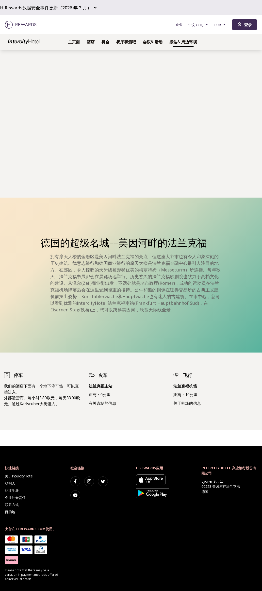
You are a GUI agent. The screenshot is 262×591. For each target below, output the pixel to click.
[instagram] (89, 481)
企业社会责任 (15, 497)
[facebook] (75, 481)
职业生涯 (12, 490)
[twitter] (103, 481)
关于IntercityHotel (19, 476)
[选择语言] (198, 24)
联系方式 (12, 504)
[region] (131, 124)
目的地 (10, 511)
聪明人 (10, 483)
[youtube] (75, 495)
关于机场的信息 (187, 403)
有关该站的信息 (102, 403)
